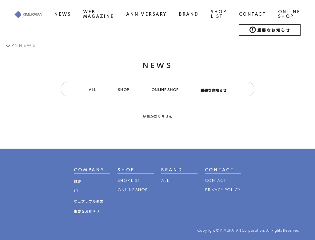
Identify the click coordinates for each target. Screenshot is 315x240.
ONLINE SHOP (289, 14)
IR (76, 191)
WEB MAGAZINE (98, 14)
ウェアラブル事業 (88, 202)
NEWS (62, 14)
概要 (77, 182)
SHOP (123, 90)
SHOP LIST (218, 14)
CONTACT (252, 14)
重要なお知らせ (274, 30)
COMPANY (89, 170)
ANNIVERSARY (146, 14)
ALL (92, 90)
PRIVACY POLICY (223, 190)
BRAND (189, 14)
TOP (8, 46)
